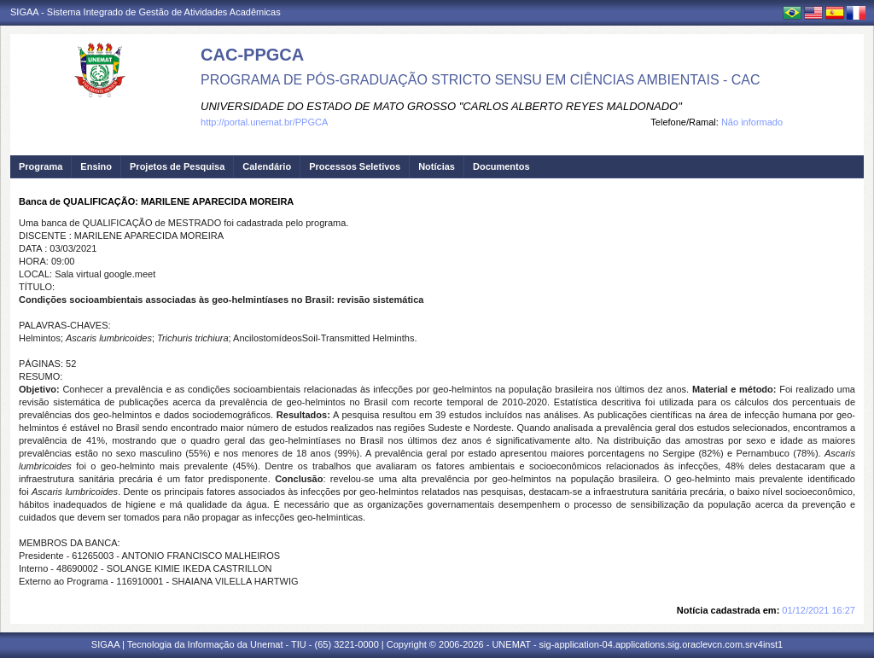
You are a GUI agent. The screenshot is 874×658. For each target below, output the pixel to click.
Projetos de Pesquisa (177, 166)
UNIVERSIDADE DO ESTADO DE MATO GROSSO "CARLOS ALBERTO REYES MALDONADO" (441, 106)
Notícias (436, 166)
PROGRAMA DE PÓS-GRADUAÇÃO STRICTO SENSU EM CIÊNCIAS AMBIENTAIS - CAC (480, 80)
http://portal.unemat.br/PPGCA (264, 122)
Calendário (266, 166)
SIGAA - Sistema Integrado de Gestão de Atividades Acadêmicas (145, 12)
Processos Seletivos (354, 166)
